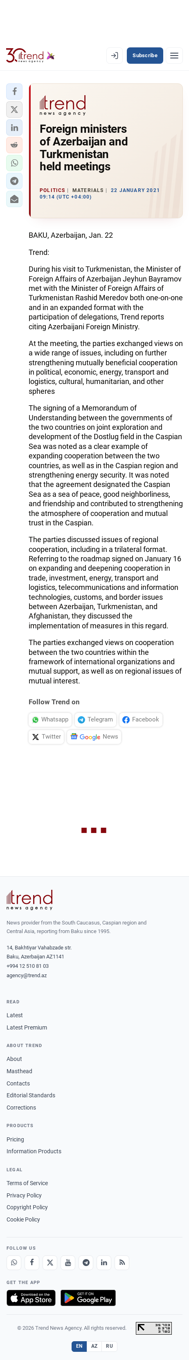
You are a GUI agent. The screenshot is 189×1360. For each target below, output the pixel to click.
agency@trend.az (27, 975)
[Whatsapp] (14, 1262)
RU (109, 1346)
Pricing (15, 1139)
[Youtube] (68, 1262)
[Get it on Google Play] (88, 1298)
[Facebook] (32, 1262)
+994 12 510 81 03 (28, 966)
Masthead (19, 1071)
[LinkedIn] (104, 1262)
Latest (15, 1015)
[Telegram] (86, 1262)
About (14, 1059)
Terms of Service (27, 1183)
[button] (14, 91)
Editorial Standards (31, 1095)
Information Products (34, 1151)
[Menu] (174, 55)
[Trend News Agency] (29, 900)
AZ (94, 1346)
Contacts (18, 1083)
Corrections (21, 1107)
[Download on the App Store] (31, 1298)
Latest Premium (27, 1027)
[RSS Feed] (122, 1262)
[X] (50, 1262)
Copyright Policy (27, 1207)
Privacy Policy (24, 1195)
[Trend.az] (30, 55)
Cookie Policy (23, 1219)
